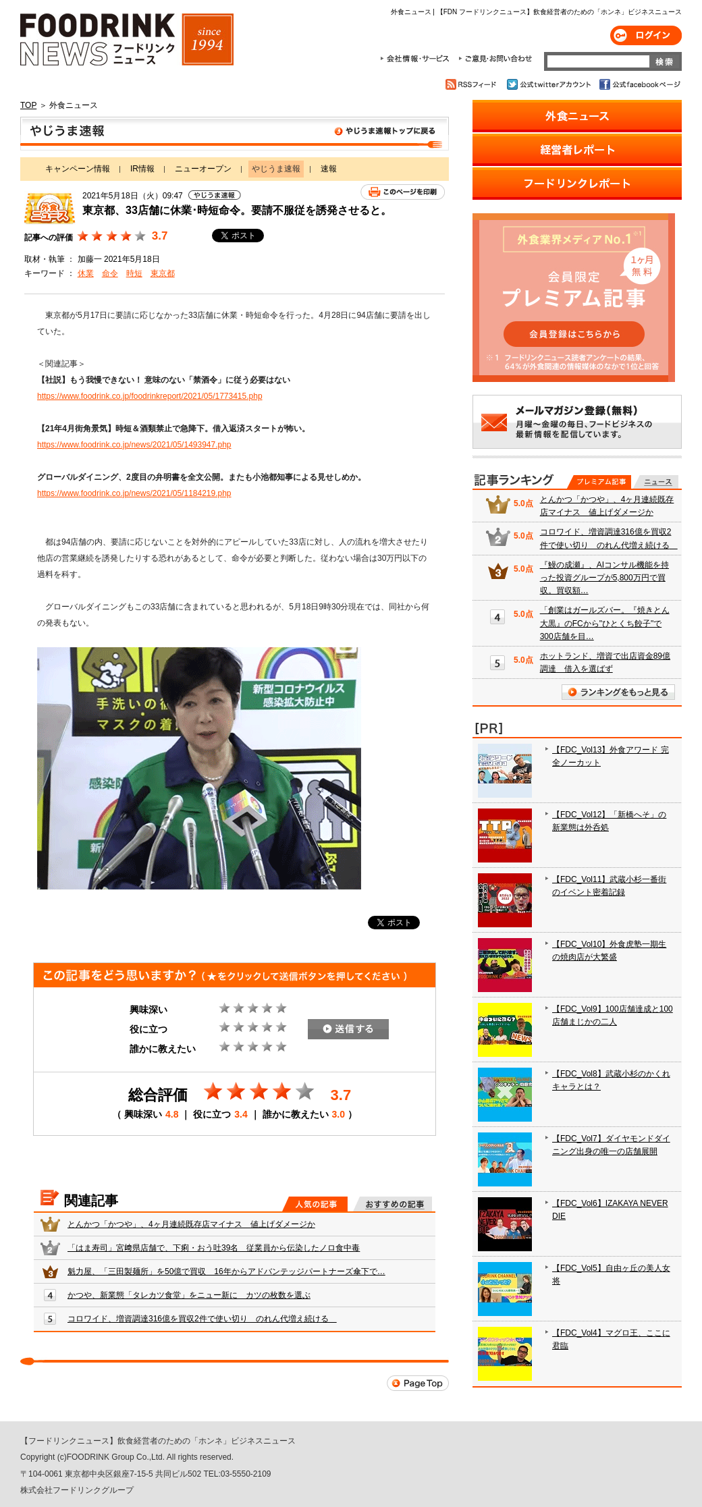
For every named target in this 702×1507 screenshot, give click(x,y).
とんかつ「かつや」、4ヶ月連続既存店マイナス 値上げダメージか (191, 1224)
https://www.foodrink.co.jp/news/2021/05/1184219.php (134, 493)
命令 (110, 273)
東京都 (163, 273)
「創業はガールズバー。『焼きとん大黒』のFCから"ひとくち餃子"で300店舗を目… (605, 622)
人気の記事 (315, 1204)
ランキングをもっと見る (618, 692)
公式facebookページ (639, 84)
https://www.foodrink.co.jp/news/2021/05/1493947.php (134, 444)
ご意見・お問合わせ (495, 58)
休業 (86, 273)
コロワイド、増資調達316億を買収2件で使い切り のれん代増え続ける (202, 1318)
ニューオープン (203, 168)
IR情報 (142, 168)
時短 (134, 273)
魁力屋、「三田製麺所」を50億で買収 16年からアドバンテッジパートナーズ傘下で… (226, 1271)
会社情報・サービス (417, 58)
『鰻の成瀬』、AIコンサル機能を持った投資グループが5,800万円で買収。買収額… (604, 577)
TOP (28, 105)
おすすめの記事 (392, 1204)
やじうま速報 (234, 133)
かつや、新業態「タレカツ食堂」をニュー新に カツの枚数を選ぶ (189, 1295)
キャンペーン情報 (77, 168)
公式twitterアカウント (550, 84)
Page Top (418, 1383)
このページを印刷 (402, 192)
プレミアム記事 (599, 482)
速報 (329, 168)
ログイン (646, 35)
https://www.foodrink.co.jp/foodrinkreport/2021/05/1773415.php (150, 396)
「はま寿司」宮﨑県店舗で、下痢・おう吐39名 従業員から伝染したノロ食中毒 (214, 1248)
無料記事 (655, 482)
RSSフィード (473, 84)
